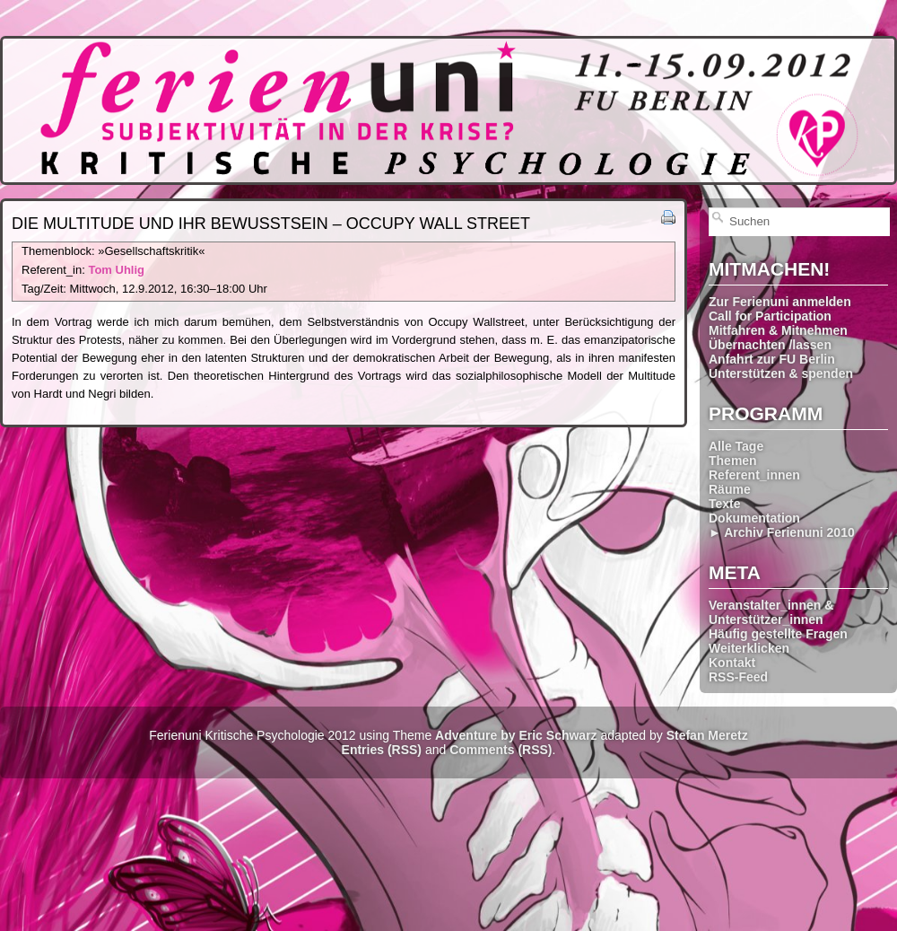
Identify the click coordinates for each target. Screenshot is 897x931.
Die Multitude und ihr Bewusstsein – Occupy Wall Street (271, 224)
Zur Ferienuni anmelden (780, 301)
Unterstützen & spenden (781, 373)
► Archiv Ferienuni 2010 (782, 532)
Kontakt (732, 662)
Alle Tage (736, 446)
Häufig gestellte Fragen (778, 634)
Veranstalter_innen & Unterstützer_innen (771, 612)
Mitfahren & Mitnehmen (778, 330)
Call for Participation (770, 316)
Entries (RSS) (382, 749)
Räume (730, 489)
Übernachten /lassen (770, 345)
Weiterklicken (749, 648)
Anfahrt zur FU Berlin (772, 359)
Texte (725, 503)
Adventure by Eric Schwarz (516, 735)
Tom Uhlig (116, 270)
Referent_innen (754, 475)
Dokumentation (754, 518)
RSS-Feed (738, 677)
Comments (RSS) (500, 749)
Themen (733, 460)
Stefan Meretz (707, 735)
